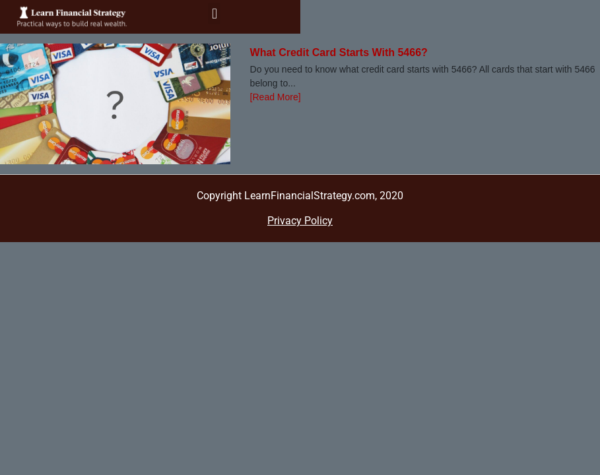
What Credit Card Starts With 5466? (339, 52)
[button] (214, 13)
